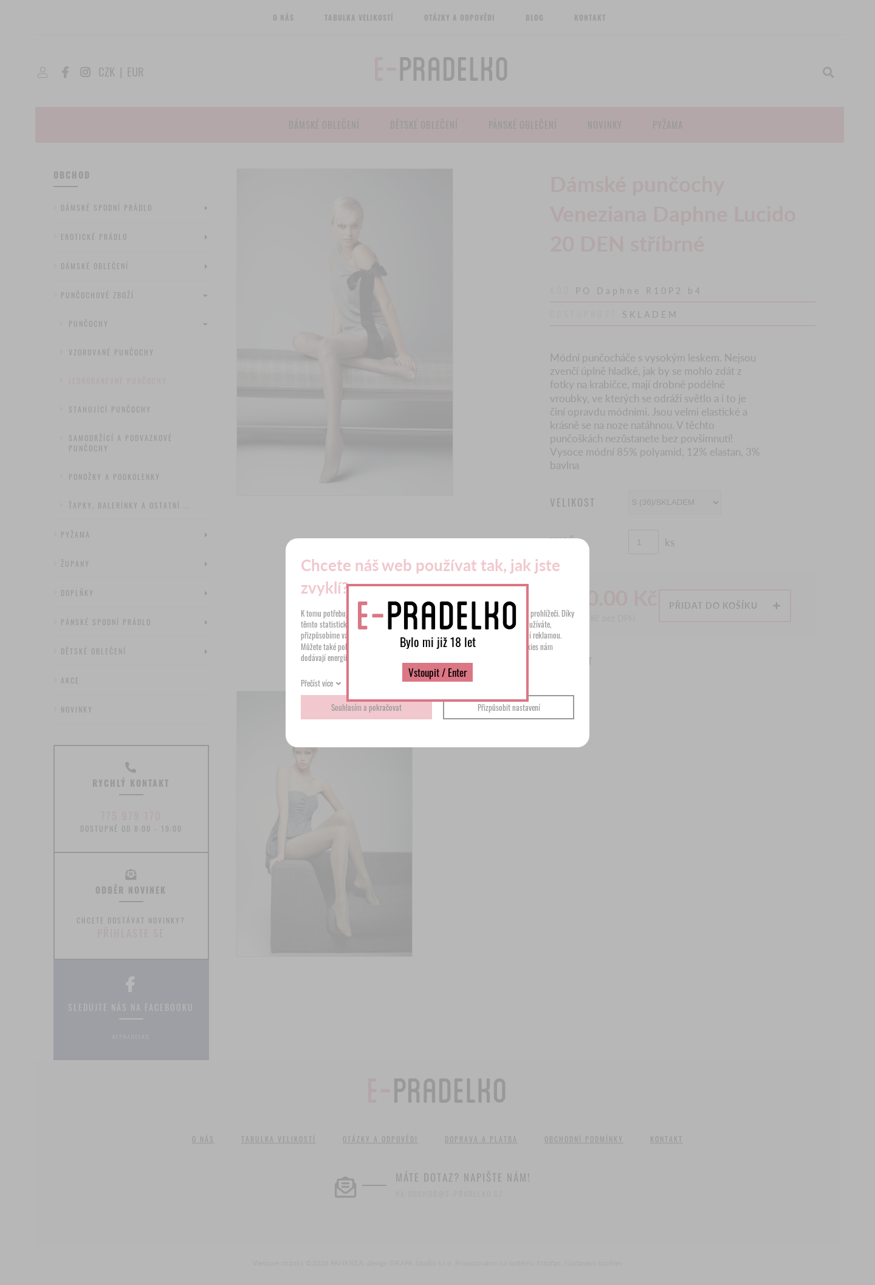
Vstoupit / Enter (437, 672)
